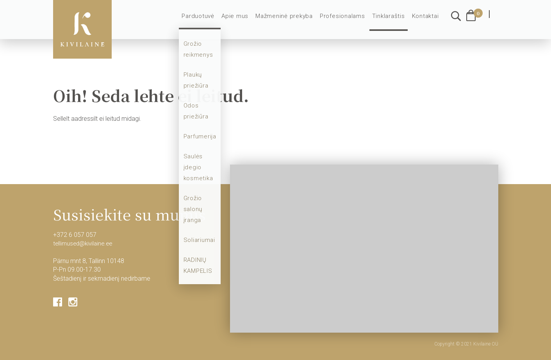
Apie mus (242, 20)
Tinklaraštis (390, 20)
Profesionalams (345, 20)
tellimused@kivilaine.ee (84, 243)
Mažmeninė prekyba (289, 20)
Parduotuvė (207, 20)
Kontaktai (426, 20)
